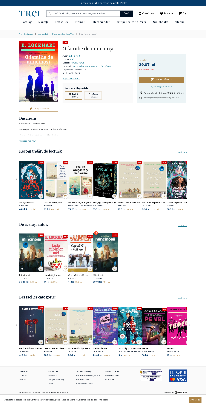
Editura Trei (53, 380)
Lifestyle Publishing (56, 388)
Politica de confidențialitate (88, 384)
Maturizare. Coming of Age (63, 42)
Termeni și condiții (84, 380)
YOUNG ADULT (78, 71)
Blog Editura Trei (112, 380)
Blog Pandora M (112, 384)
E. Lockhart (74, 64)
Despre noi (23, 380)
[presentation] (16, 187)
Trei (72, 67)
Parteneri (23, 384)
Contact (22, 388)
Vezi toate (182, 160)
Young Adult (43, 42)
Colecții (51, 392)
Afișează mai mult (71, 86)
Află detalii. (103, 400)
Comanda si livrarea (85, 392)
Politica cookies (82, 388)
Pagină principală (26, 42)
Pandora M (52, 384)
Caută (126, 13)
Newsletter (109, 388)
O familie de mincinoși (88, 42)
